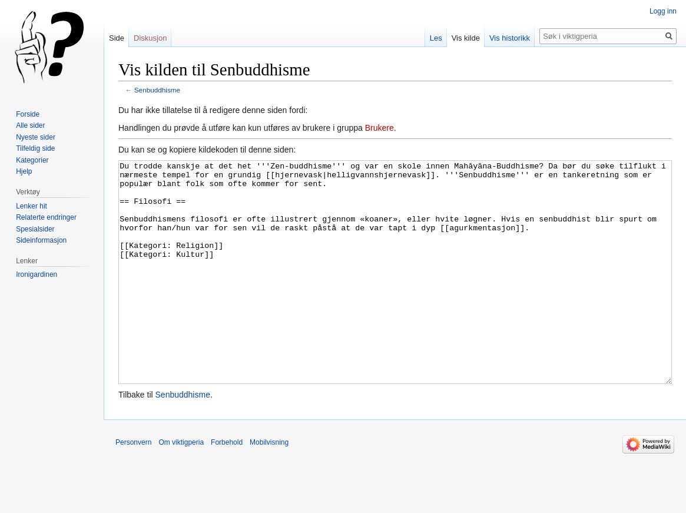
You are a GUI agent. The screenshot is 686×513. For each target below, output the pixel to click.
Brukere (379, 128)
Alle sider (30, 125)
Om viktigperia (181, 486)
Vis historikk (509, 38)
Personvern (133, 486)
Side (116, 38)
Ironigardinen (36, 274)
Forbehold (227, 486)
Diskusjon (150, 38)
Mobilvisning (269, 486)
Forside (27, 114)
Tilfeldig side (35, 148)
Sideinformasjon (41, 240)
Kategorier (32, 160)
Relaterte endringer (46, 217)
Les (436, 38)
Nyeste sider (35, 137)
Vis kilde (466, 38)
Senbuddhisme (157, 90)
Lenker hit (31, 206)
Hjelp (24, 171)
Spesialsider (35, 229)
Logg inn (663, 11)
